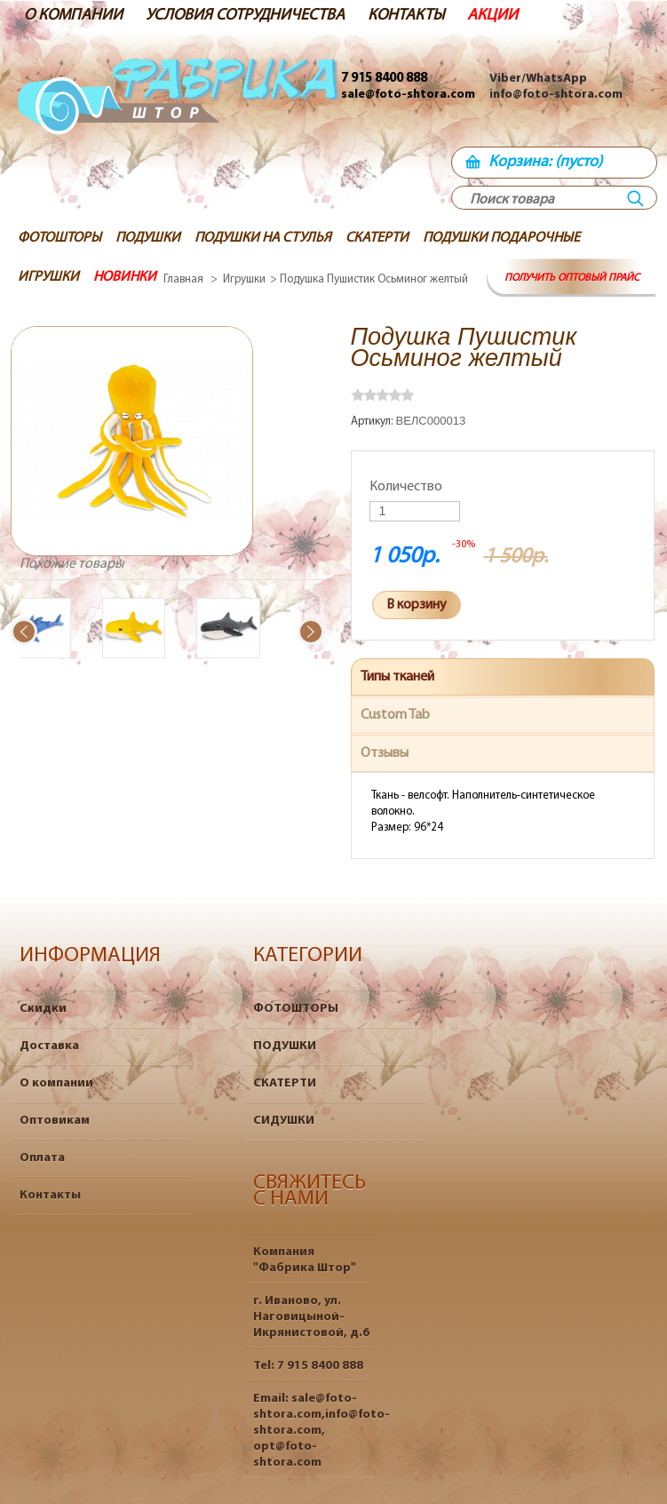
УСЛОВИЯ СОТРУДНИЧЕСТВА (245, 15)
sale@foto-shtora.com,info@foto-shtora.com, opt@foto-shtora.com (321, 1430)
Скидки (43, 1008)
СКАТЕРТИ (284, 1083)
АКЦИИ (492, 15)
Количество (405, 487)
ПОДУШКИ (284, 1046)
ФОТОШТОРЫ (295, 1008)
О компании (56, 1083)
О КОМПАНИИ (73, 15)
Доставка (49, 1046)
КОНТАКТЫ (406, 15)
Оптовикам (55, 1120)
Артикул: (373, 421)
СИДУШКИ (283, 1120)
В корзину (416, 605)
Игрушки (244, 279)
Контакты (50, 1195)
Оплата (42, 1158)
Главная (183, 279)
